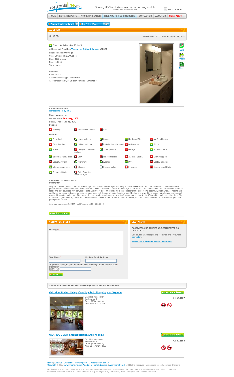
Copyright (51, 365)
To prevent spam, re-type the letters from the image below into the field (83, 264)
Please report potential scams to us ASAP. (152, 241)
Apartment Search (117, 365)
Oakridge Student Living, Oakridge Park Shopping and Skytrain (85, 292)
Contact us (68, 363)
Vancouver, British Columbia (85, 49)
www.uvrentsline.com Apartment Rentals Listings (85, 365)
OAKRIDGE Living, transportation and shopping (76, 334)
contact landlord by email (60, 111)
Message (53, 230)
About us (58, 363)
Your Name (54, 257)
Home (50, 363)
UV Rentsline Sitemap (99, 363)
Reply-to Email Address (96, 257)
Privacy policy (81, 363)
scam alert (136, 237)
